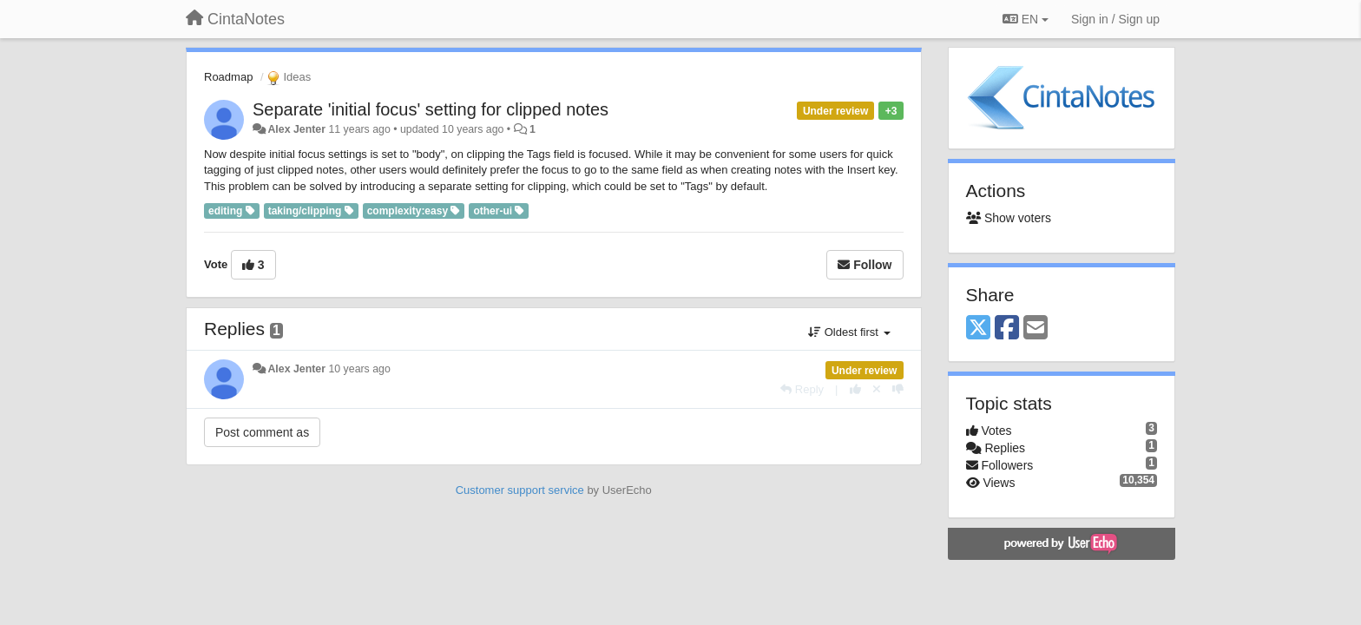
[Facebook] (1007, 328)
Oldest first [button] (849, 332)
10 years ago (359, 369)
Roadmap (228, 76)
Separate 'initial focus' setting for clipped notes (430, 109)
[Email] (1035, 328)
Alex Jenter (296, 129)
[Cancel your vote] (876, 389)
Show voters (1008, 218)
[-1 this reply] (898, 389)
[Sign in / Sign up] (1115, 19)
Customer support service (520, 490)
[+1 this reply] (855, 389)
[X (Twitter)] (978, 328)
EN (1026, 19)
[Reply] (802, 389)
